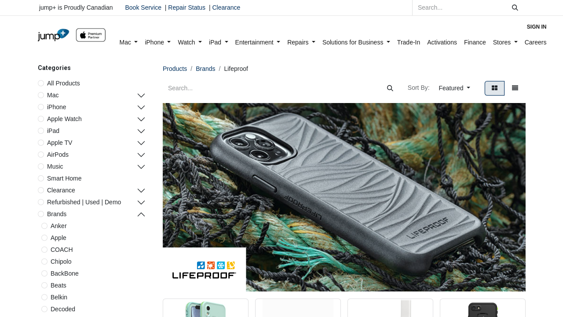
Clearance (226, 7)
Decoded (63, 309)
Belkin (59, 297)
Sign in (537, 27)
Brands (56, 213)
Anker (59, 225)
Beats (58, 285)
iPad (53, 130)
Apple (58, 237)
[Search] (515, 7)
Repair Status (186, 7)
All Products (63, 83)
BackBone (65, 273)
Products (175, 68)
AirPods (58, 154)
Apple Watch (64, 118)
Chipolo (61, 261)
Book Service (143, 7)
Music (55, 166)
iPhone (56, 107)
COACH (62, 249)
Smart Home (64, 178)
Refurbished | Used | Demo (84, 202)
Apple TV (59, 142)
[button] (454, 88)
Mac (52, 95)
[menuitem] (129, 42)
